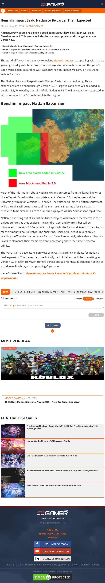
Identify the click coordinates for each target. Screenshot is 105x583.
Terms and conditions (52, 533)
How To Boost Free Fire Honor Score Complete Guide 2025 (54, 485)
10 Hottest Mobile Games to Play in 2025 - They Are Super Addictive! (42, 401)
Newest (88, 298)
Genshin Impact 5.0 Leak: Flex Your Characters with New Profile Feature (35, 49)
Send (96, 315)
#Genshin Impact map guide (83, 291)
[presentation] (12, 292)
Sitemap (52, 537)
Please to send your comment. (24, 305)
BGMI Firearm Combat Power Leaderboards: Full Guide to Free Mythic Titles (62, 470)
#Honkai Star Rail (72, 10)
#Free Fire (36, 10)
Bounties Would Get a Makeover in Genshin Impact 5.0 (27, 46)
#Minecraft (13, 10)
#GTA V (24, 10)
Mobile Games (34, 26)
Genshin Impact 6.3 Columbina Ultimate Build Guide (52, 455)
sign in (15, 305)
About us (52, 529)
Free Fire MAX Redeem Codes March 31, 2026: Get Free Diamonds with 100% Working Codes (62, 427)
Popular (99, 298)
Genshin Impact (63, 60)
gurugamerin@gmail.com (54, 522)
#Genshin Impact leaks (51, 291)
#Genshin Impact (25, 291)
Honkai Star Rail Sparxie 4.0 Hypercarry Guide (48, 441)
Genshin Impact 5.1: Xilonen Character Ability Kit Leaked (28, 52)
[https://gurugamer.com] (52, 512)
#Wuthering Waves (52, 10)
